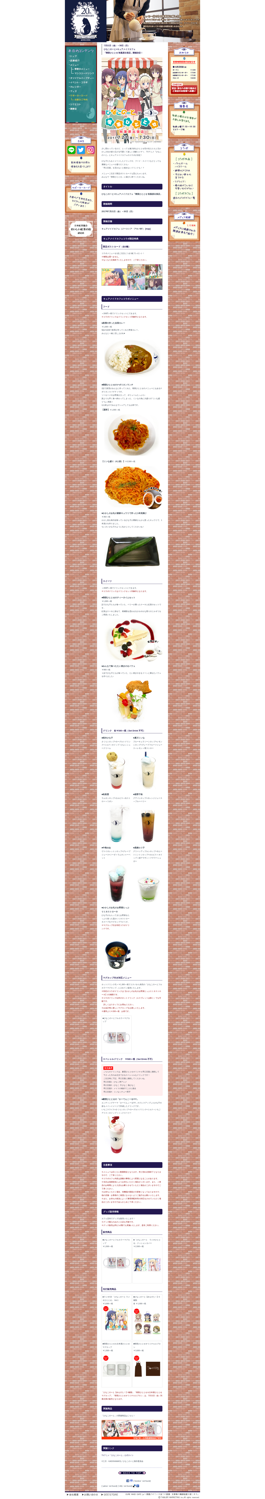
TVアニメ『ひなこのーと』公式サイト (118, 1455)
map (148, 229)
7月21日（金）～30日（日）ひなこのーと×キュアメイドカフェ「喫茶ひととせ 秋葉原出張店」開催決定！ (123, 49)
